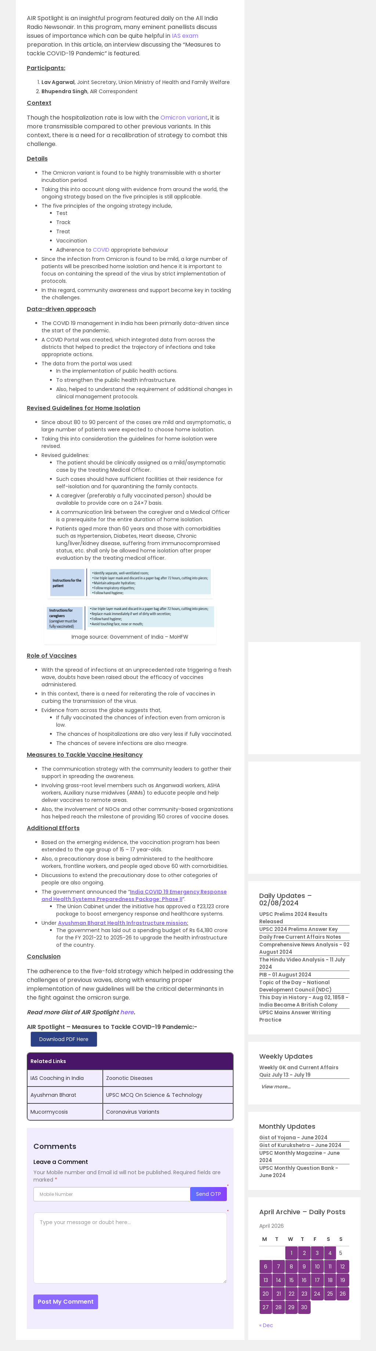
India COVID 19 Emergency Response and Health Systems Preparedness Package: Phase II (134, 895)
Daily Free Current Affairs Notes (300, 937)
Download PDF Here (63, 1039)
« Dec (266, 1325)
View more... (275, 1086)
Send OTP (208, 1194)
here (127, 1012)
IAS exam (184, 36)
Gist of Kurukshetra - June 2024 (300, 1145)
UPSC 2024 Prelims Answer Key (298, 929)
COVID (101, 249)
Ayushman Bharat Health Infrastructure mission (122, 923)
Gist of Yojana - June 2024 (293, 1137)
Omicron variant (184, 117)
